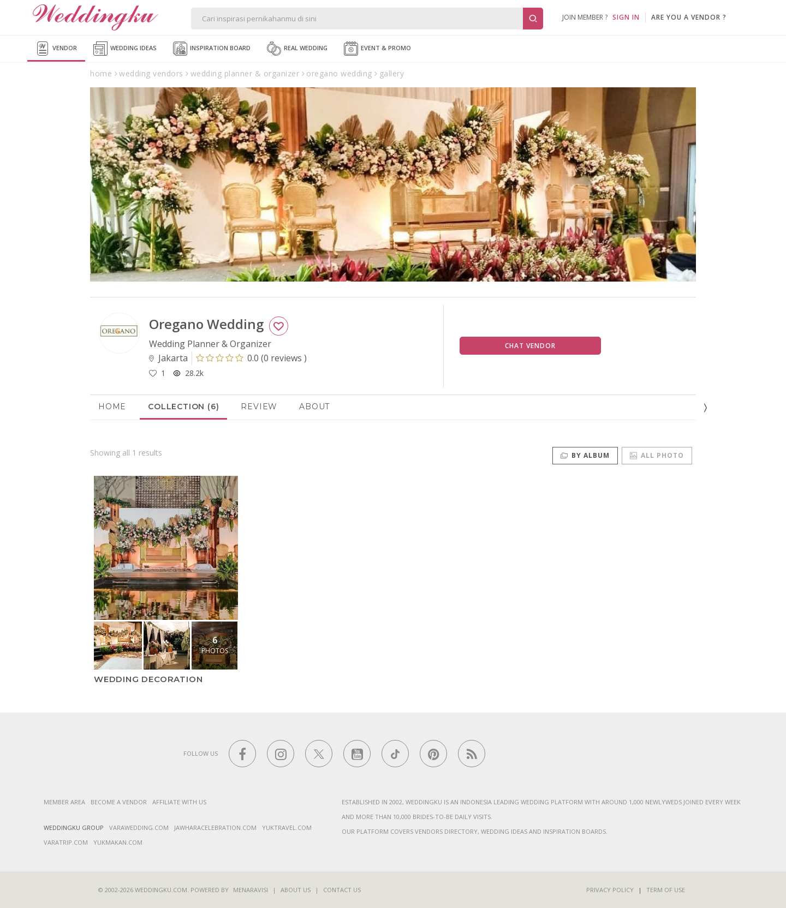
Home (112, 406)
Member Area (64, 802)
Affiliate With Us (179, 802)
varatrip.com (66, 842)
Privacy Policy (610, 890)
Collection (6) (183, 406)
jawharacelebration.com (215, 827)
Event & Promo (377, 48)
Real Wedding (297, 48)
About (314, 406)
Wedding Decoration (148, 679)
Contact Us (342, 890)
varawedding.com (139, 827)
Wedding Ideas (125, 48)
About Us (296, 890)
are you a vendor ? (689, 17)
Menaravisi (250, 890)
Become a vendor (119, 802)
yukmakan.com (117, 842)
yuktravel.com (287, 827)
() (251, 358)
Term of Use (665, 890)
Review (259, 406)
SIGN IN (626, 17)
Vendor (56, 48)
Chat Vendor (530, 345)
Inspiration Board (212, 48)
